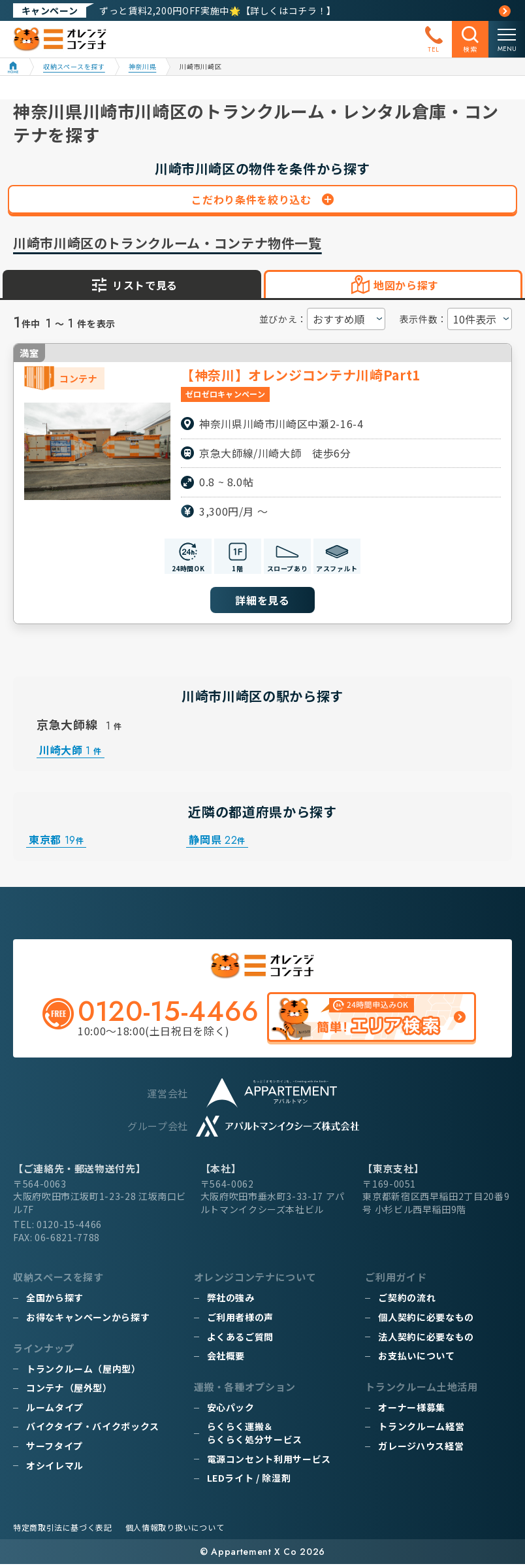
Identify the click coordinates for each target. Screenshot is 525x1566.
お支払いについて (416, 1357)
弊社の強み (231, 1299)
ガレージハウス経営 (421, 1447)
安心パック (231, 1408)
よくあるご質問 (240, 1337)
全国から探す (55, 1299)
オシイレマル (55, 1466)
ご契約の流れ (407, 1299)
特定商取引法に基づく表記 (62, 1529)
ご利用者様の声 (240, 1318)
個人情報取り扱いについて (175, 1529)
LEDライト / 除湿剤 (249, 1479)
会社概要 (226, 1357)
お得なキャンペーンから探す (88, 1318)
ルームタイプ (55, 1408)
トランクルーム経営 (421, 1428)
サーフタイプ (54, 1447)
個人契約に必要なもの (425, 1318)
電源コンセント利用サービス (269, 1460)
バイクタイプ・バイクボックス (92, 1428)
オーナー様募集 (411, 1408)
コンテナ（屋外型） (69, 1389)
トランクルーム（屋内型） (83, 1369)
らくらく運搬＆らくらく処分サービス (254, 1435)
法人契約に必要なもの (425, 1337)
